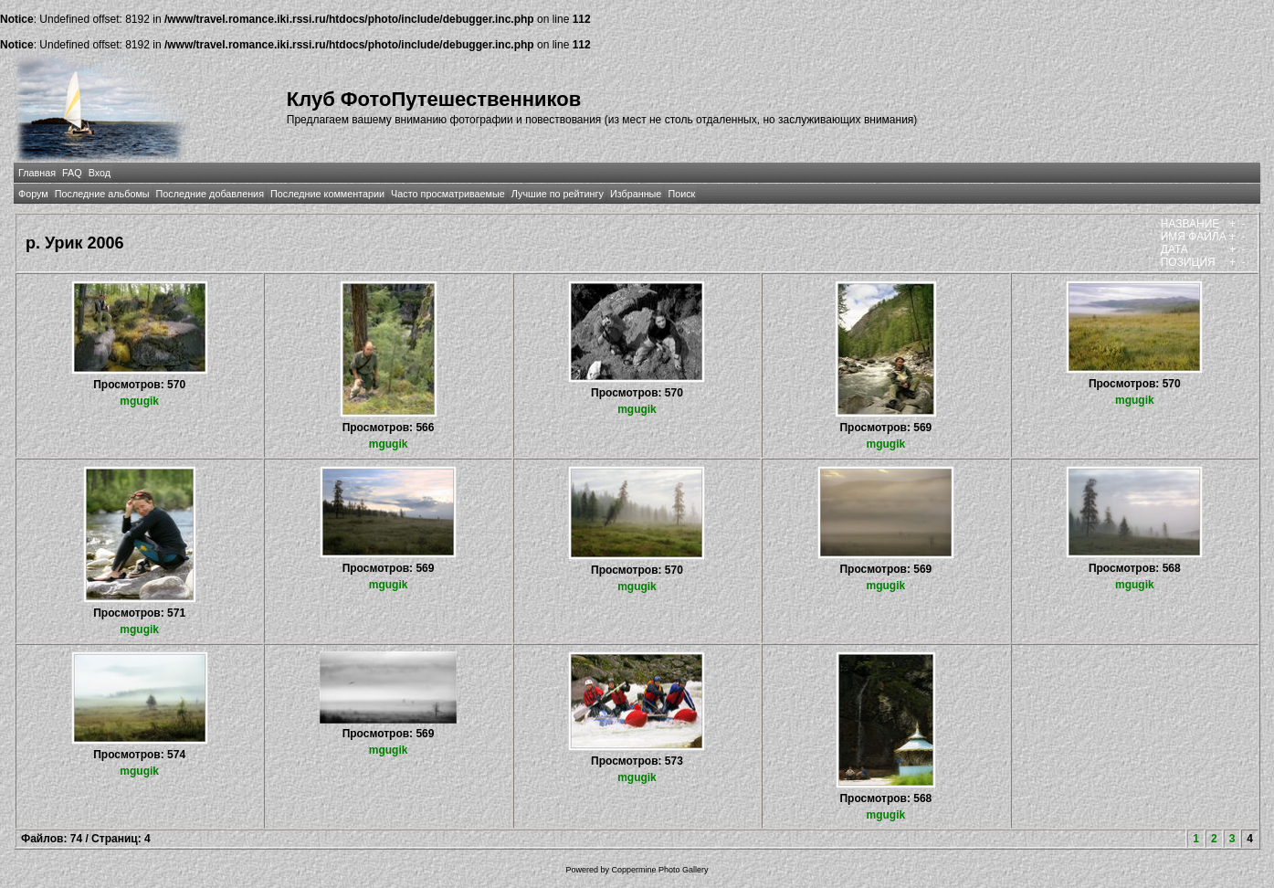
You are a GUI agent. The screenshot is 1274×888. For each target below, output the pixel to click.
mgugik (139, 401)
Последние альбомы (102, 193)
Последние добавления (210, 193)
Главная (37, 172)
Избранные (635, 193)
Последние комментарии (327, 193)
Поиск (681, 193)
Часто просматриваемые (448, 193)
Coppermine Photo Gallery (659, 869)
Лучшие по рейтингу (557, 193)
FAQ (72, 172)
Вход (100, 172)
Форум (33, 193)
